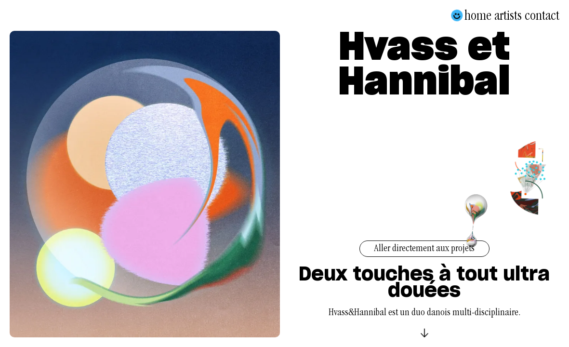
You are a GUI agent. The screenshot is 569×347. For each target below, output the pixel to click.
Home (477, 15)
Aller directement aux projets (424, 249)
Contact (542, 15)
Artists (508, 15)
